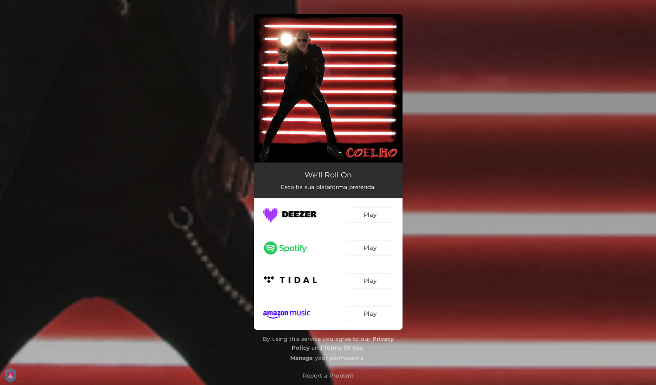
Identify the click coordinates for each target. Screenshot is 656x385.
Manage (301, 357)
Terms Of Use (343, 347)
